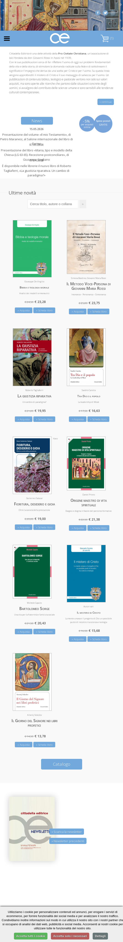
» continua (106, 101)
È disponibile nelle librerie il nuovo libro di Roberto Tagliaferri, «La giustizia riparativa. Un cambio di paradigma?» (36, 170)
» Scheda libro (44, 310)
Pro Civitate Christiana (72, 53)
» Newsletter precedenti (68, 841)
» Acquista (24, 310)
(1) (107, 38)
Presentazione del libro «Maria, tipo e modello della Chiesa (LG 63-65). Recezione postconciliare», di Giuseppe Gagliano (36, 154)
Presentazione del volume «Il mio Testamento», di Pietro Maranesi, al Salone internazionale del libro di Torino (36, 139)
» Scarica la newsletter (67, 832)
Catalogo (61, 764)
